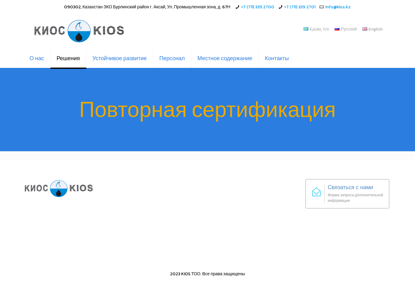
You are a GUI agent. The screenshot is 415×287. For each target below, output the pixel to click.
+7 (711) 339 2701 (299, 7)
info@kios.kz (338, 7)
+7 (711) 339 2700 (257, 7)
